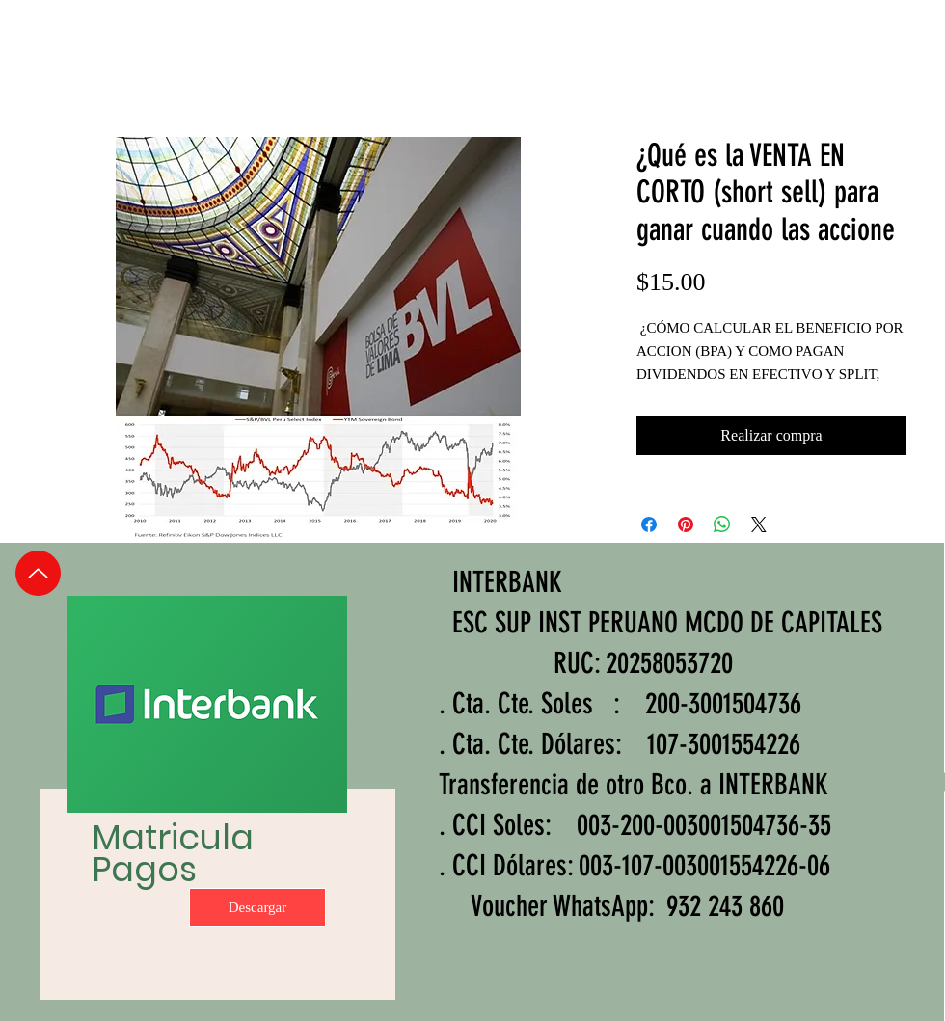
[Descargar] (257, 907)
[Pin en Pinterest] (685, 524)
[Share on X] (758, 524)
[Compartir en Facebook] (649, 524)
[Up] (38, 573)
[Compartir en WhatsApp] (722, 524)
